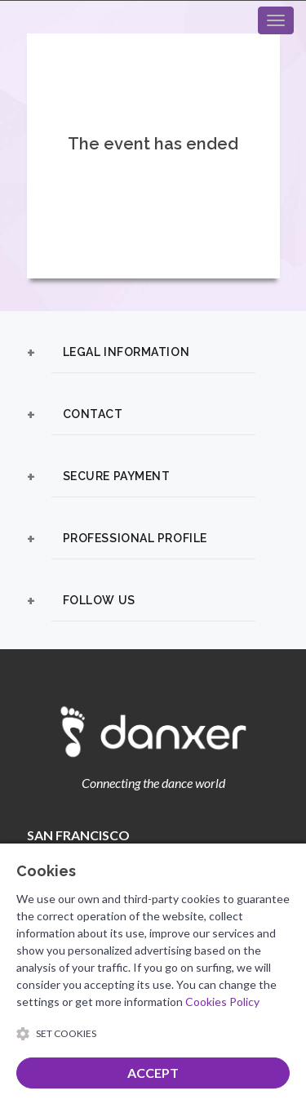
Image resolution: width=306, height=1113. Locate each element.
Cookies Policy (222, 1001)
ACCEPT (153, 1072)
